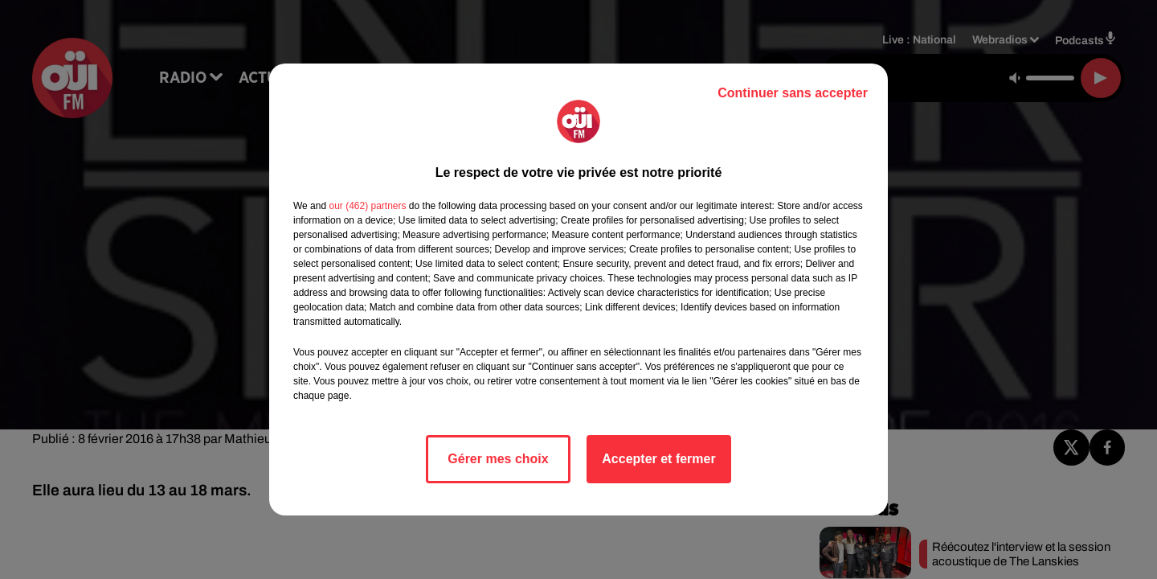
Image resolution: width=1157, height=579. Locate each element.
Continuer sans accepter (793, 93)
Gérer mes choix (498, 459)
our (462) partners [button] (367, 205)
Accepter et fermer (658, 459)
